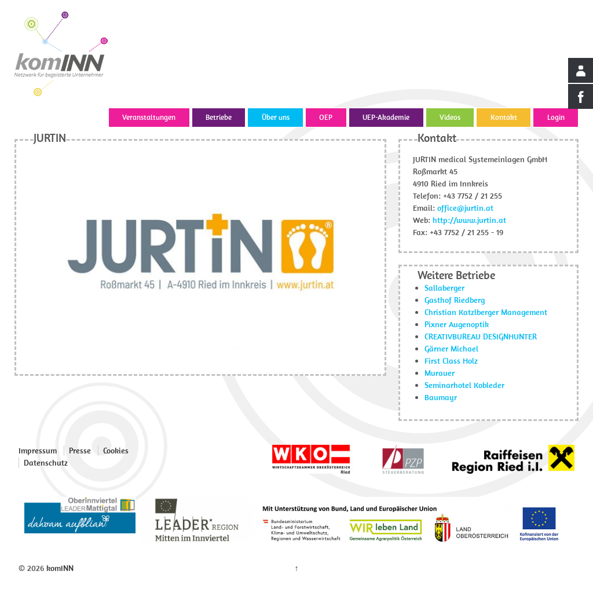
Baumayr (440, 397)
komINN (59, 568)
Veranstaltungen (148, 117)
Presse (80, 450)
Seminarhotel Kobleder (464, 385)
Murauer (439, 373)
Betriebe (219, 117)
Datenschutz (46, 462)
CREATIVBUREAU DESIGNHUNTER (480, 336)
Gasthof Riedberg (454, 300)
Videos (450, 117)
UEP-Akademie (386, 117)
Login (556, 117)
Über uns (276, 117)
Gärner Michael (451, 348)
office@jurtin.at (465, 208)
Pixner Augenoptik (456, 324)
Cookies (116, 450)
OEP (325, 117)
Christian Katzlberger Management (485, 312)
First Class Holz (451, 361)
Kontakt (503, 117)
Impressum (38, 450)
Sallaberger (444, 288)
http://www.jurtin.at (469, 220)
